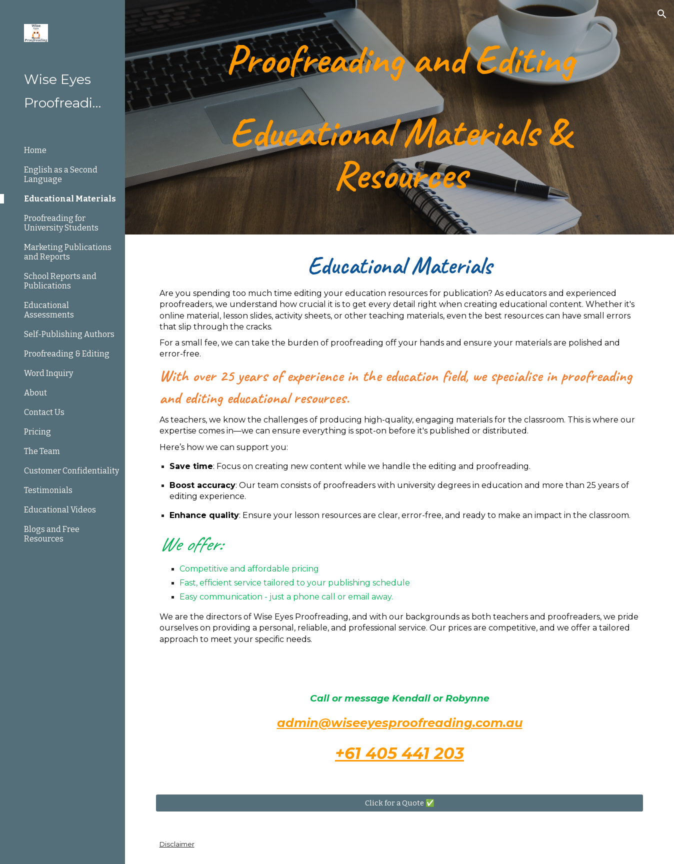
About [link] (35, 393)
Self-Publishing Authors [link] (69, 334)
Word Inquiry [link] (48, 373)
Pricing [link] (37, 431)
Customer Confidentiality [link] (71, 471)
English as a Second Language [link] (61, 174)
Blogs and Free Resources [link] (52, 534)
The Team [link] (42, 451)
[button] (662, 14)
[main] (400, 117)
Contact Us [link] (44, 412)
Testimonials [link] (48, 490)
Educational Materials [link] (70, 199)
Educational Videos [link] (60, 509)
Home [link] (35, 150)
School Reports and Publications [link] (60, 281)
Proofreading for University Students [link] (61, 223)
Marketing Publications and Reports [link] (68, 252)
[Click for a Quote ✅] (400, 802)
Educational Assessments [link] (49, 310)
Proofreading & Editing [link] (67, 353)
